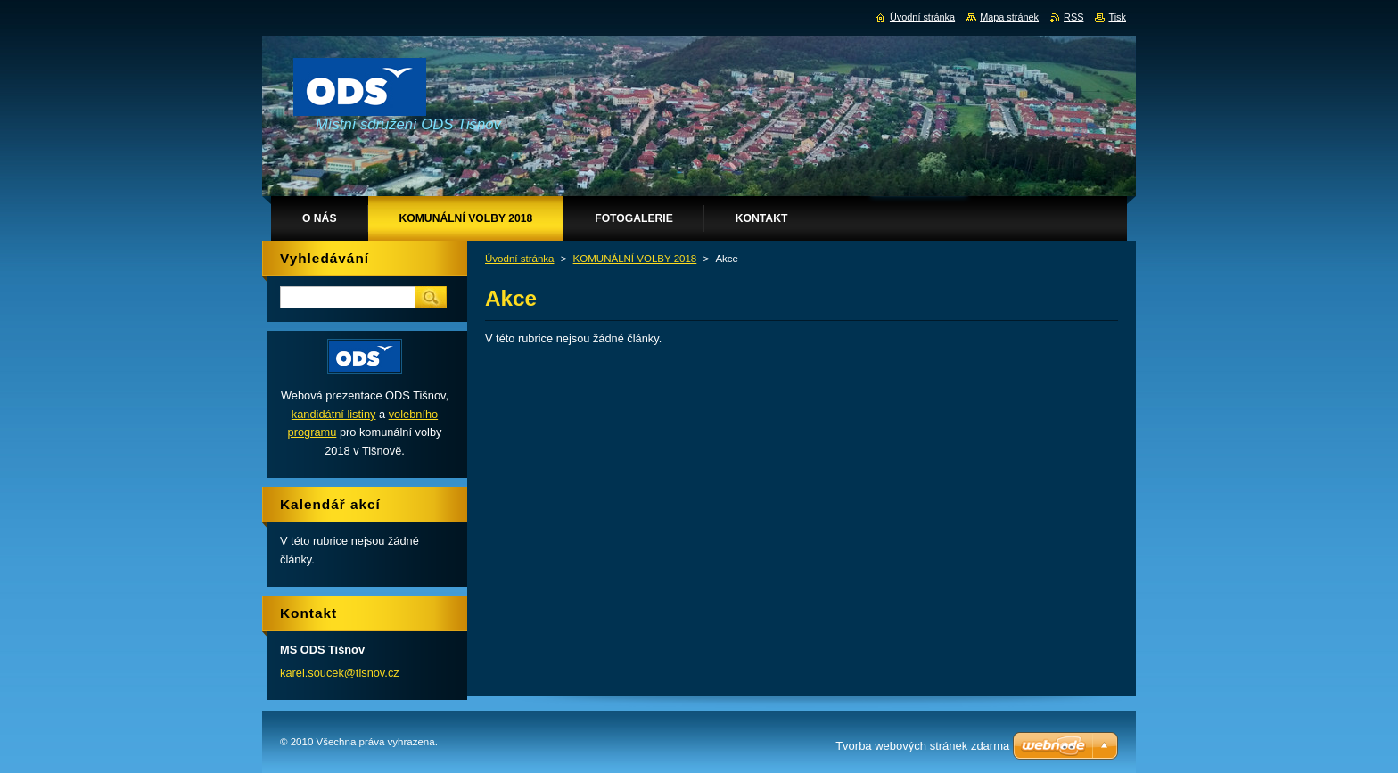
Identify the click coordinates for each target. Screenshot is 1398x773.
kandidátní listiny (334, 414)
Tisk (1117, 17)
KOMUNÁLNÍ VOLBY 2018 (635, 258)
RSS (1073, 17)
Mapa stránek (1009, 17)
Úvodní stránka (519, 258)
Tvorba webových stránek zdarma (922, 745)
